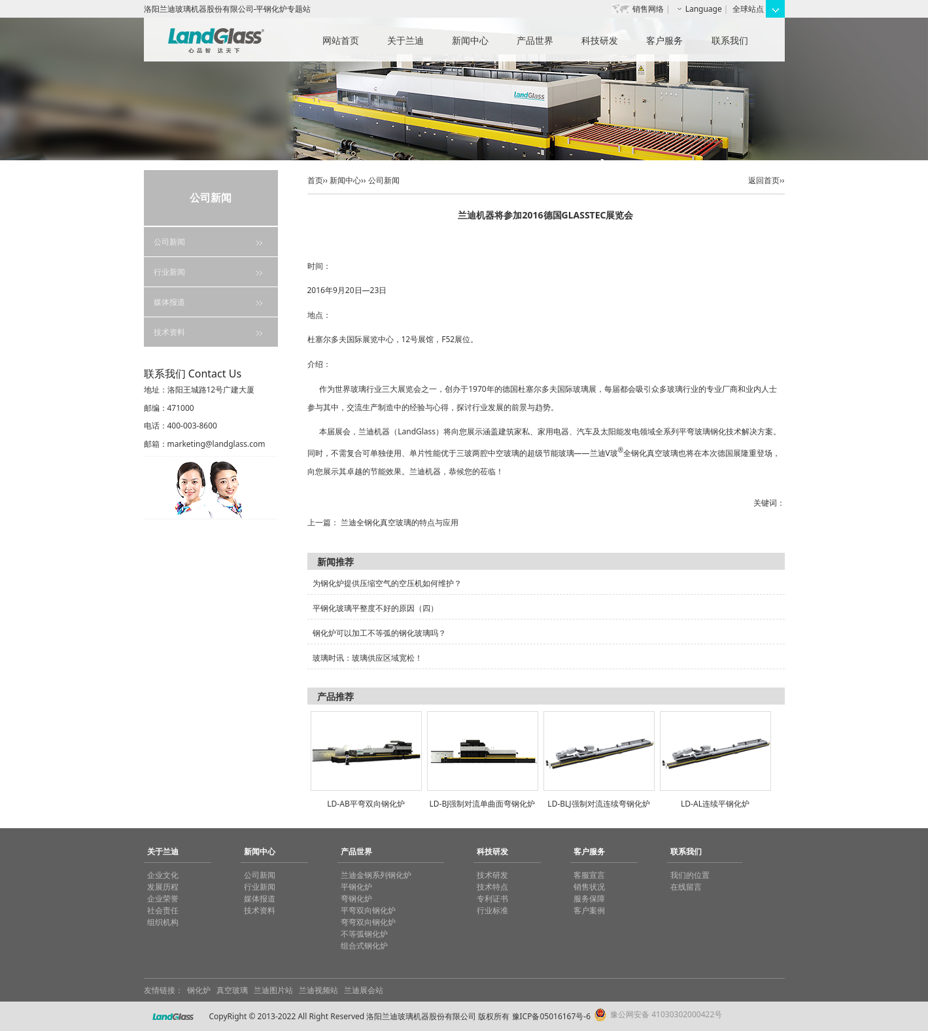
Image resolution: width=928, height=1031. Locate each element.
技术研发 (492, 875)
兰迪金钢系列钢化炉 (376, 875)
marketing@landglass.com (216, 443)
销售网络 (648, 8)
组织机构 (163, 922)
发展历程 (163, 886)
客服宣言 (589, 875)
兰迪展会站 (363, 990)
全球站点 (748, 8)
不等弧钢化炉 (364, 933)
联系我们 (730, 40)
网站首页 (340, 40)
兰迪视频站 (318, 990)
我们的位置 (690, 875)
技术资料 (169, 332)
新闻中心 (470, 40)
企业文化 (163, 875)
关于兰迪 (405, 40)
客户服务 (664, 40)
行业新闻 (169, 271)
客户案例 (589, 910)
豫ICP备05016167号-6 (551, 1016)
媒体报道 (169, 301)
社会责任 (163, 910)
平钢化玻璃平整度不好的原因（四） (375, 608)
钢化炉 (199, 990)
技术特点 (492, 886)
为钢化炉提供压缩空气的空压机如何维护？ (387, 583)
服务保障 (589, 898)
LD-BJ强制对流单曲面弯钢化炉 (483, 803)
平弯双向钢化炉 (368, 910)
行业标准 (492, 910)
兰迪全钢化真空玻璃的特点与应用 (399, 522)
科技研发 (599, 40)
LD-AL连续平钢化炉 (715, 803)
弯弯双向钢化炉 (368, 922)
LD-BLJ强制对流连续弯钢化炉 (598, 803)
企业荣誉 (163, 898)
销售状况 (589, 886)
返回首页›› (766, 180)
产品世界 (535, 40)
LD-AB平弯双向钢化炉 (365, 803)
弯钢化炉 (356, 898)
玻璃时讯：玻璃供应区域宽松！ (367, 657)
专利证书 (492, 898)
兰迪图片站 (273, 990)
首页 (315, 180)
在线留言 (686, 886)
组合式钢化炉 (364, 945)
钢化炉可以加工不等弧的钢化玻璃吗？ (379, 632)
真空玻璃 (232, 990)
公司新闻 (169, 241)
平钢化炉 (356, 886)
